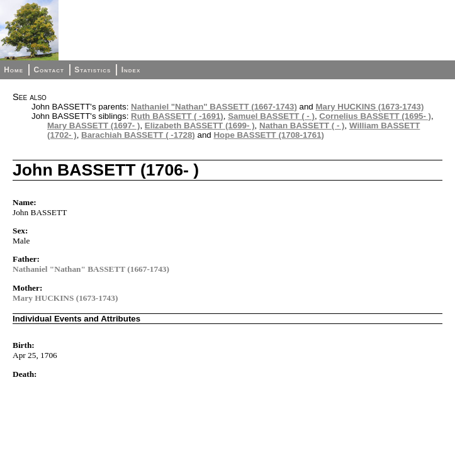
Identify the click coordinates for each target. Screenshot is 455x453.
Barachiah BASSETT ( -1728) (138, 135)
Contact (48, 69)
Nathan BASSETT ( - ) (302, 125)
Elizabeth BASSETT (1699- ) (200, 125)
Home (13, 69)
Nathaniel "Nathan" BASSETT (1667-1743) (214, 106)
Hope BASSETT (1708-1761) (268, 135)
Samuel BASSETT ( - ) (271, 116)
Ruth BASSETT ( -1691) (177, 116)
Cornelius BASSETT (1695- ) (375, 116)
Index (131, 69)
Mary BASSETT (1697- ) (93, 125)
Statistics (92, 69)
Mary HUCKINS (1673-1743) (370, 106)
